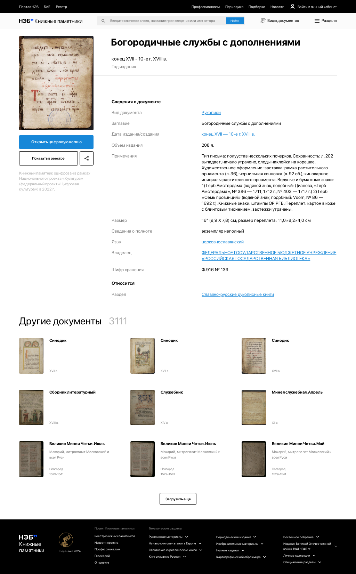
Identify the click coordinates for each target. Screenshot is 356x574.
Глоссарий (102, 556)
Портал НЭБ (29, 7)
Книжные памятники (31, 544)
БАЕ (47, 7)
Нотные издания (230, 550)
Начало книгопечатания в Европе (175, 543)
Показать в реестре (48, 158)
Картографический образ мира (241, 557)
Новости (277, 7)
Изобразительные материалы (240, 543)
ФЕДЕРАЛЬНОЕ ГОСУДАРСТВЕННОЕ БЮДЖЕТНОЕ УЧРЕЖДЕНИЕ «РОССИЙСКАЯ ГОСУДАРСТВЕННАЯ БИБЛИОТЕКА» (269, 255)
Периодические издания (236, 537)
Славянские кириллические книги (175, 550)
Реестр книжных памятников (115, 536)
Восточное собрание (301, 537)
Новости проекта (107, 542)
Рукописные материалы (168, 537)
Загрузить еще (178, 499)
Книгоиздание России (167, 556)
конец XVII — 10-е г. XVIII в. (228, 134)
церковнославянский (223, 241)
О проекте (102, 562)
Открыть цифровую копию (56, 141)
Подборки (257, 7)
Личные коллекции (299, 555)
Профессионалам (206, 7)
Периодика (234, 7)
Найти (234, 21)
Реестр (61, 7)
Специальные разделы (302, 562)
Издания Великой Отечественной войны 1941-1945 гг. (310, 546)
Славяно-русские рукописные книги (238, 294)
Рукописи (211, 112)
